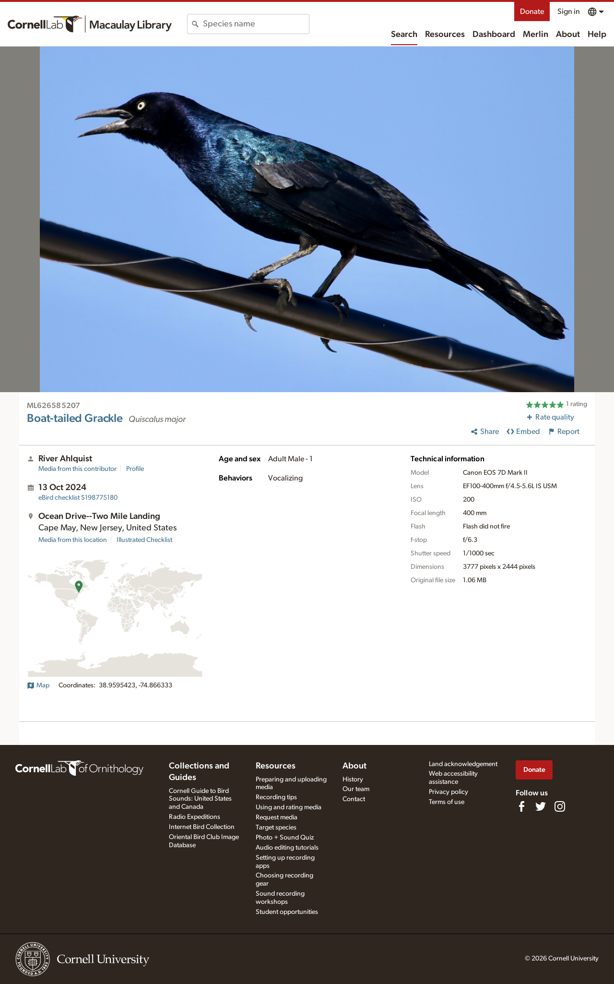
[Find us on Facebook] (521, 806)
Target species (276, 827)
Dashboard (493, 34)
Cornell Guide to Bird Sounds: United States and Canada (200, 799)
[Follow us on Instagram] (560, 806)
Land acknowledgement (463, 764)
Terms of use (446, 802)
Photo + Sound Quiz (285, 837)
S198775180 (78, 497)
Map (38, 685)
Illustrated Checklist (144, 540)
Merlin (535, 34)
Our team (355, 789)
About (568, 34)
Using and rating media (288, 807)
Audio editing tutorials (287, 847)
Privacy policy (448, 792)
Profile (135, 469)
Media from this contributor (77, 469)
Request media (276, 817)
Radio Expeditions (194, 817)
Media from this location (72, 540)
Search (404, 34)
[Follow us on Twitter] (540, 806)
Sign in (568, 11)
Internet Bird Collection (202, 827)
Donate (532, 11)
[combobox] (256, 24)
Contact (353, 799)
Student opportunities (287, 912)
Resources (445, 34)
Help (597, 34)
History (352, 779)
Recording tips (276, 797)
